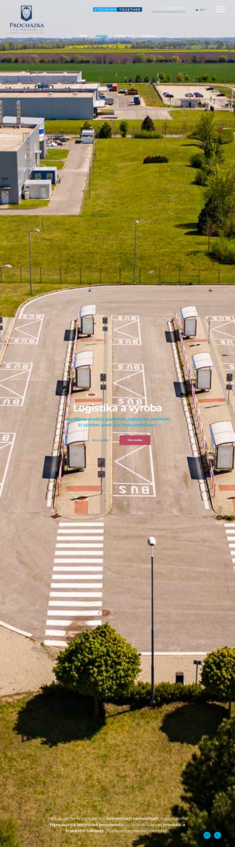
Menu (220, 9)
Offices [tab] (83, 35)
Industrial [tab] (101, 35)
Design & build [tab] (124, 35)
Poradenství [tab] (149, 35)
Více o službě (100, 440)
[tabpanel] (117, 423)
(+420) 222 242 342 (174, 7)
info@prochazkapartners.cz (169, 11)
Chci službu (135, 440)
